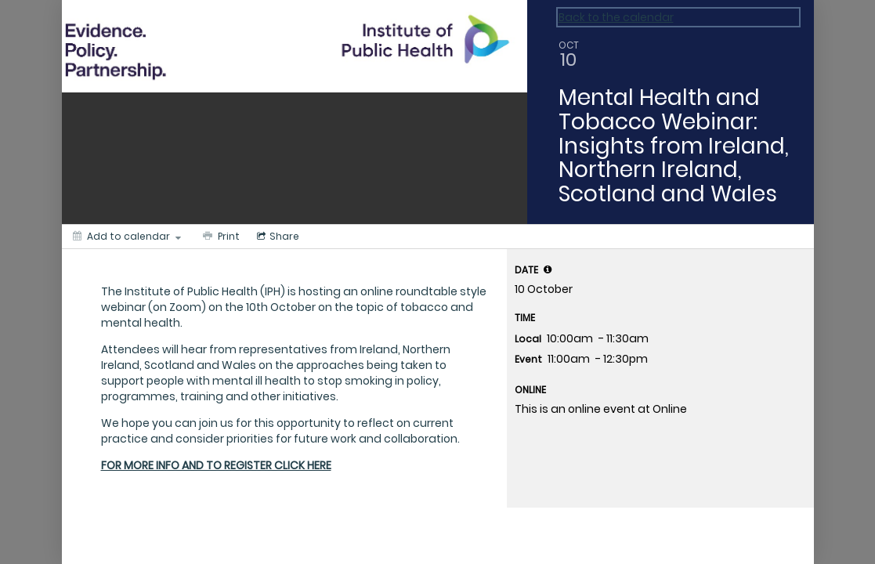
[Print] (220, 236)
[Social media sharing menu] (277, 236)
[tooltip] (547, 269)
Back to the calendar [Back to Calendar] (616, 17)
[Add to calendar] (127, 236)
